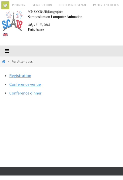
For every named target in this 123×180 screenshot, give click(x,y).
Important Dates (105, 5)
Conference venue (25, 84)
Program (19, 5)
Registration (42, 5)
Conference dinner (25, 93)
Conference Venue (73, 5)
